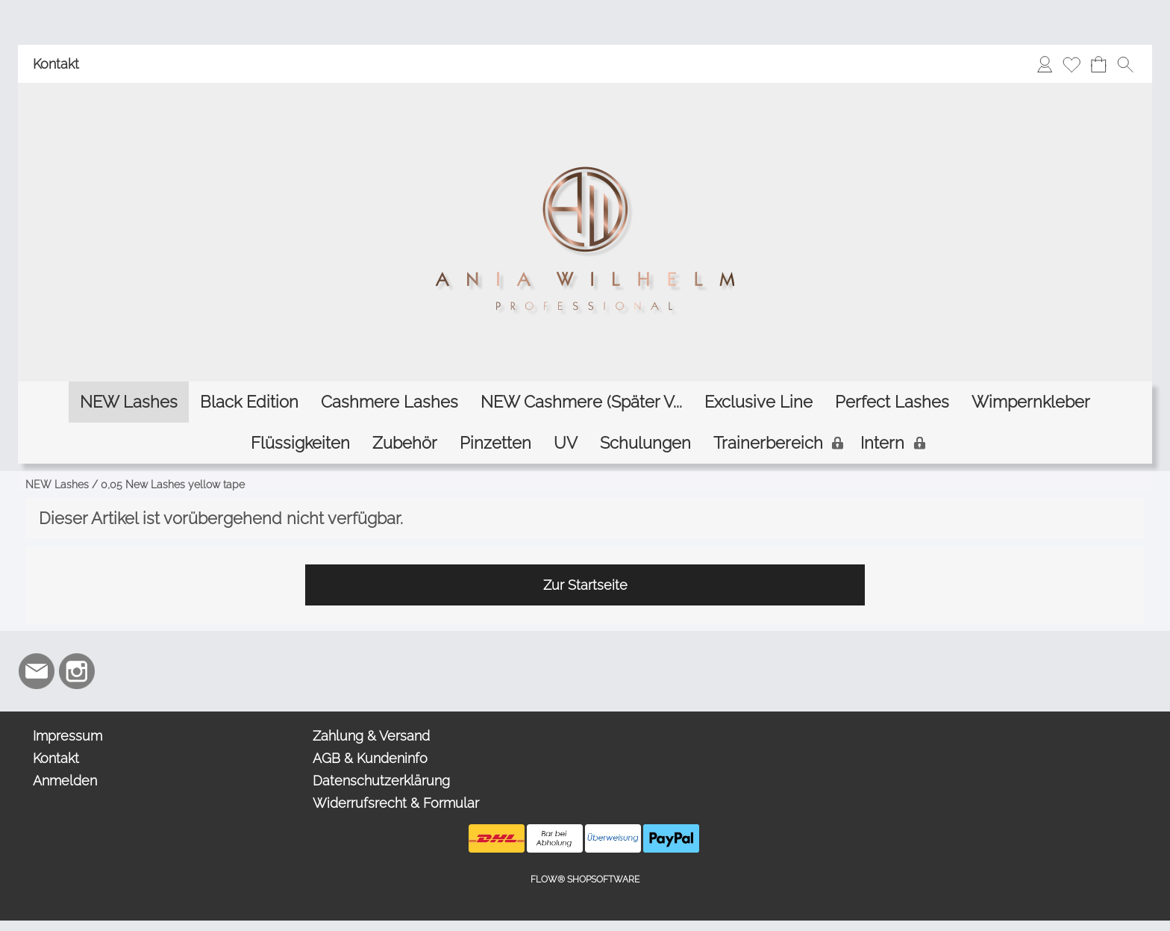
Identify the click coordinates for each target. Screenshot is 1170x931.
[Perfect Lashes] (892, 402)
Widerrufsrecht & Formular (396, 803)
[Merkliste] (1071, 64)
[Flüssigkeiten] (300, 443)
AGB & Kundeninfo (370, 758)
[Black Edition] (249, 402)
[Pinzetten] (495, 443)
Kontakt (56, 64)
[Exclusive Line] (758, 402)
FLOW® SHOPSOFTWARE (585, 879)
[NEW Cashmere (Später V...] (581, 402)
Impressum (67, 736)
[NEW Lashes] (129, 402)
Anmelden (65, 780)
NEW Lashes (57, 485)
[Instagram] (77, 671)
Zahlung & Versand (371, 736)
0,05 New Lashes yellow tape (173, 485)
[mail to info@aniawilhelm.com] (36, 671)
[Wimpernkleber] (1030, 402)
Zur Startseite (585, 585)
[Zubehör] (404, 443)
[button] (1125, 64)
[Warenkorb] (1098, 64)
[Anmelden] (1044, 64)
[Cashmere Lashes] (389, 402)
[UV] (565, 443)
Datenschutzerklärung (381, 780)
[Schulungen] (645, 443)
